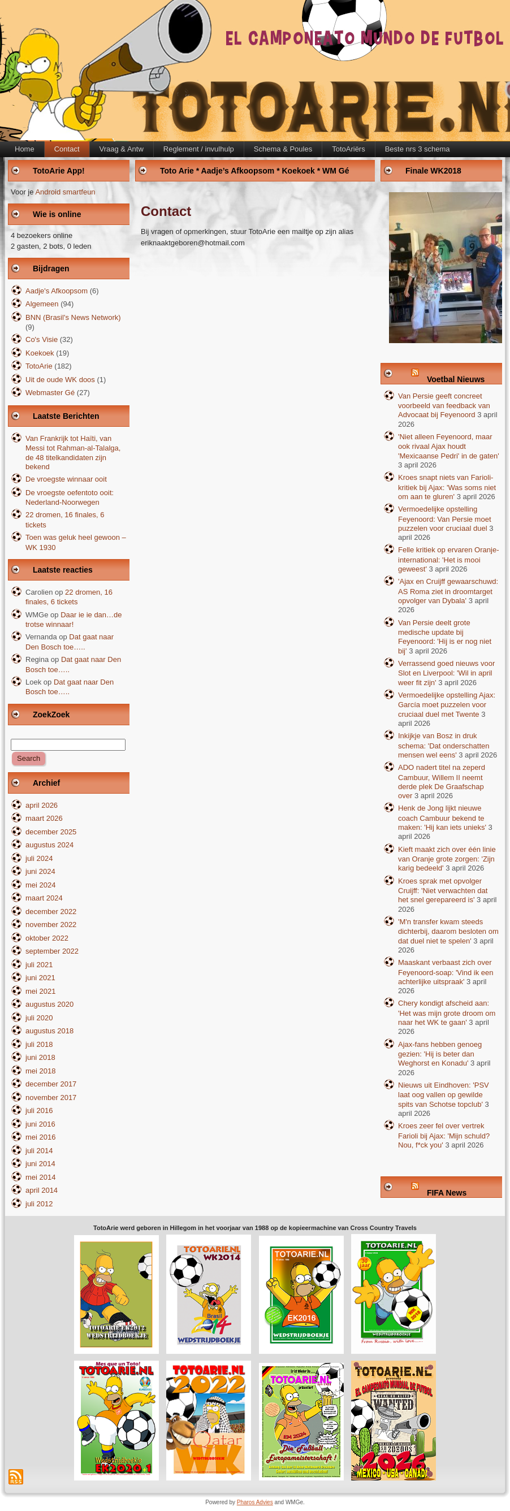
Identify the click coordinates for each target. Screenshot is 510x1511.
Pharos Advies (255, 1502)
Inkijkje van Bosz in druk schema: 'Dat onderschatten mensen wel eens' (443, 745)
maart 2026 (44, 818)
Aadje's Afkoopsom (56, 291)
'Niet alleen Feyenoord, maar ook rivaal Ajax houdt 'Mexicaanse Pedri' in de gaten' (448, 446)
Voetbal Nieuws (456, 379)
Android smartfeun (65, 192)
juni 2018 (40, 1057)
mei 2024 (40, 885)
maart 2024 (44, 898)
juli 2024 (39, 858)
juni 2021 (40, 977)
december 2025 (50, 832)
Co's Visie (41, 339)
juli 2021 (39, 964)
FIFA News (446, 1192)
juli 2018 (39, 1044)
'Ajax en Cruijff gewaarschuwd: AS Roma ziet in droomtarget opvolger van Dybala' (448, 591)
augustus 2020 (49, 1004)
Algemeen (42, 304)
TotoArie (39, 366)
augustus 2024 (49, 845)
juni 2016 (40, 1124)
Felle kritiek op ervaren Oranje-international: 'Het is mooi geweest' (448, 559)
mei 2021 (40, 991)
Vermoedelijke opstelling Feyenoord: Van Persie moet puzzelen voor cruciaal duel (444, 518)
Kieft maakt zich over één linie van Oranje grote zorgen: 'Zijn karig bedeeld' (447, 859)
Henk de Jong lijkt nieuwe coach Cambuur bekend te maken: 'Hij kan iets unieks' (442, 818)
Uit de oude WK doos (60, 379)
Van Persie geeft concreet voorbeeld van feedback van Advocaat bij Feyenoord (444, 405)
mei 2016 (40, 1137)
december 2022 (50, 911)
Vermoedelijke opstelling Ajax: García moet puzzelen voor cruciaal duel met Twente (446, 704)
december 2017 (50, 1084)
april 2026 (41, 805)
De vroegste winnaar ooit (66, 479)
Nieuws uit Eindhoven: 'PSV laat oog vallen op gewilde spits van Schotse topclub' (443, 1095)
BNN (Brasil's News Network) (73, 317)
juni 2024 (40, 871)
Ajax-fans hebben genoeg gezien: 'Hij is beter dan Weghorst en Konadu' (440, 1054)
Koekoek (39, 353)
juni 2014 (40, 1163)
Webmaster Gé (50, 392)
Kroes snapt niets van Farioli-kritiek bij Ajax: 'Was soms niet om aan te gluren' (447, 487)
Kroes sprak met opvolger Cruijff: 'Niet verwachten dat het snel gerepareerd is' (442, 890)
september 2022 (52, 951)
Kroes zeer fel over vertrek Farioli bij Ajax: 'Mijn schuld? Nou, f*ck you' (444, 1135)
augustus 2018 (49, 1031)
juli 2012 (39, 1204)
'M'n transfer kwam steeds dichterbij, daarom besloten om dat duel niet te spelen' (448, 931)
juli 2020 (39, 1018)
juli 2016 (39, 1110)
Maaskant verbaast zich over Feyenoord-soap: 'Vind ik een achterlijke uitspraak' (445, 972)
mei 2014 (40, 1177)
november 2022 (50, 924)
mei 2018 (40, 1071)
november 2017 (50, 1097)
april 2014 (41, 1190)
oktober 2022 (46, 938)
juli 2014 (39, 1150)
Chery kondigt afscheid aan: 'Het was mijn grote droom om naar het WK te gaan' (446, 1013)
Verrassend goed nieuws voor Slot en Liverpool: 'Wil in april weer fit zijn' (446, 673)
